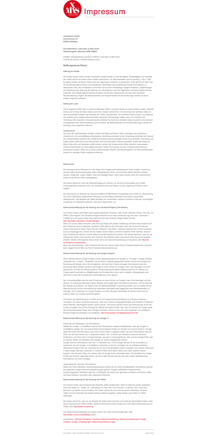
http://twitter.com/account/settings (76, 415)
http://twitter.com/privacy (83, 407)
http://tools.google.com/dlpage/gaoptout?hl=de (119, 313)
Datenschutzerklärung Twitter (103, 422)
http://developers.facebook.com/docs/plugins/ (81, 221)
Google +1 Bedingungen (81, 422)
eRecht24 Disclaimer (83, 419)
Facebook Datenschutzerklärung (105, 419)
